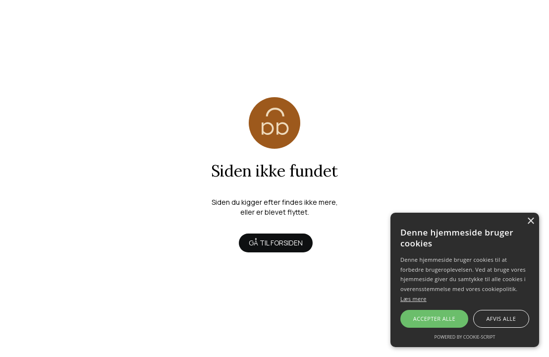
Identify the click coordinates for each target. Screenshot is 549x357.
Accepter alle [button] (434, 318)
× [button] (530, 221)
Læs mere (413, 298)
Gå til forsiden (276, 242)
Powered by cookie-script (465, 337)
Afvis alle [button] (501, 318)
